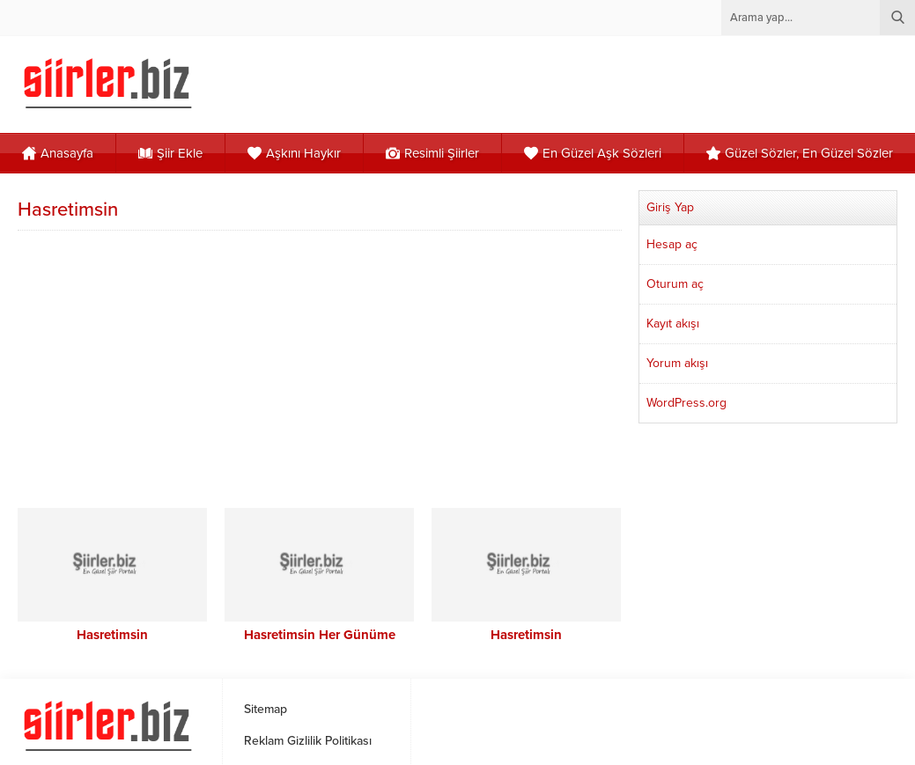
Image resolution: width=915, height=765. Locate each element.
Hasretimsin (112, 635)
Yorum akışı (677, 363)
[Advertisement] (321, 367)
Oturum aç (675, 283)
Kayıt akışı (672, 323)
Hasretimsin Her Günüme (319, 635)
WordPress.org (686, 402)
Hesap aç (671, 244)
